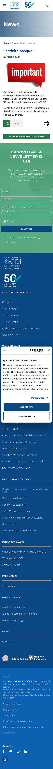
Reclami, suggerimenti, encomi (19, 530)
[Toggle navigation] (5, 5)
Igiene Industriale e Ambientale (19, 613)
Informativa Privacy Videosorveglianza (23, 727)
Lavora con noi (10, 334)
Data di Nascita (8, 211)
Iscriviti (26, 229)
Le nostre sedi (10, 315)
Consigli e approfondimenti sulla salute (24, 552)
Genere (5, 207)
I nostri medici (10, 308)
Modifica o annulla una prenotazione (22, 517)
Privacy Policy (10, 710)
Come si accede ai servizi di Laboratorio (24, 435)
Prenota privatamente (14, 498)
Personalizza (37, 398)
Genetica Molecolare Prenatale (19, 455)
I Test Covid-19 (10, 429)
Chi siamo (7, 302)
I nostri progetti (11, 321)
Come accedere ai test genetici (19, 442)
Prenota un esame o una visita (26, 136)
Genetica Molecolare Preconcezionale (23, 461)
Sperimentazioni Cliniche (16, 468)
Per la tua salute (13, 542)
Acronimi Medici (11, 565)
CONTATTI (7, 641)
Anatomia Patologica (14, 448)
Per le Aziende (11, 597)
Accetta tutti (26, 407)
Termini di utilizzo (12, 704)
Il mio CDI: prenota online (16, 511)
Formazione (9, 586)
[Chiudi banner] (49, 350)
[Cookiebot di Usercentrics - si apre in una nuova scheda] (32, 350)
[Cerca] (48, 5)
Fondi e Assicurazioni (14, 504)
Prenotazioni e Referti (16, 479)
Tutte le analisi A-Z (12, 422)
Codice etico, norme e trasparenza (21, 328)
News (15, 43)
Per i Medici (9, 576)
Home (6, 43)
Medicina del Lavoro (13, 607)
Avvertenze (9, 732)
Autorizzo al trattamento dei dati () (23, 238)
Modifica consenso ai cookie (17, 721)
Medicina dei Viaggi (13, 620)
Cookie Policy (10, 715)
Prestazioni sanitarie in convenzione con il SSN (25, 490)
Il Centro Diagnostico (16, 292)
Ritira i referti (9, 524)
